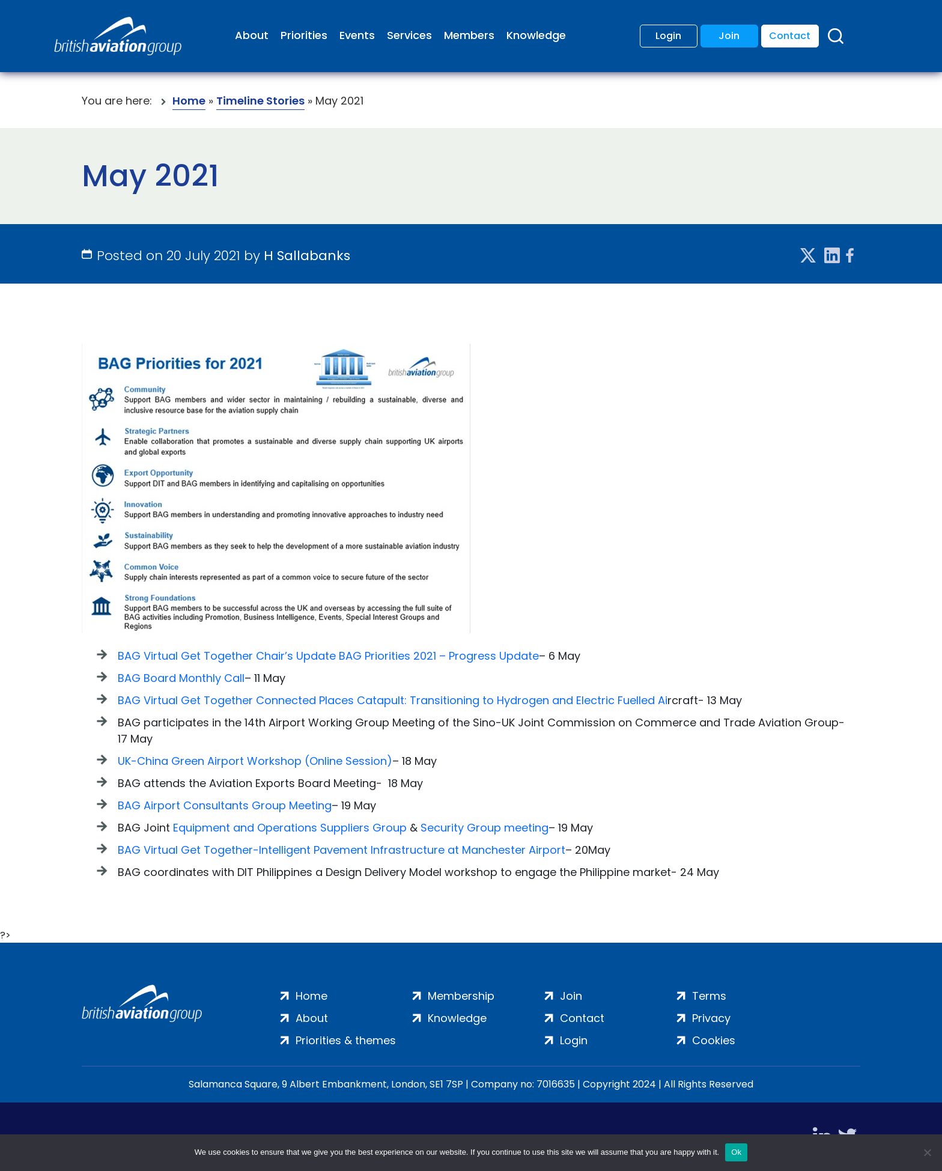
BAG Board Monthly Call (181, 678)
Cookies (713, 1040)
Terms (709, 995)
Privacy (711, 1018)
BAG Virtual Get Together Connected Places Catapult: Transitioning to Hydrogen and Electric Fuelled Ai (392, 700)
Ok (736, 1152)
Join (729, 36)
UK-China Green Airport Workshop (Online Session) (255, 760)
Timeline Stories (260, 100)
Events (357, 35)
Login (668, 36)
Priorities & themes (346, 1040)
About (252, 35)
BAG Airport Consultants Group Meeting (225, 805)
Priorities (304, 35)
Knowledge (536, 35)
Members (469, 35)
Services (409, 35)
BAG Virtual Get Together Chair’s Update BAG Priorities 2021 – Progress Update (328, 655)
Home (188, 100)
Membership (461, 995)
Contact (789, 36)
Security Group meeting (484, 827)
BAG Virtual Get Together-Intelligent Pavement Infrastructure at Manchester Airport (341, 849)
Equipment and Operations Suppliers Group (290, 827)
